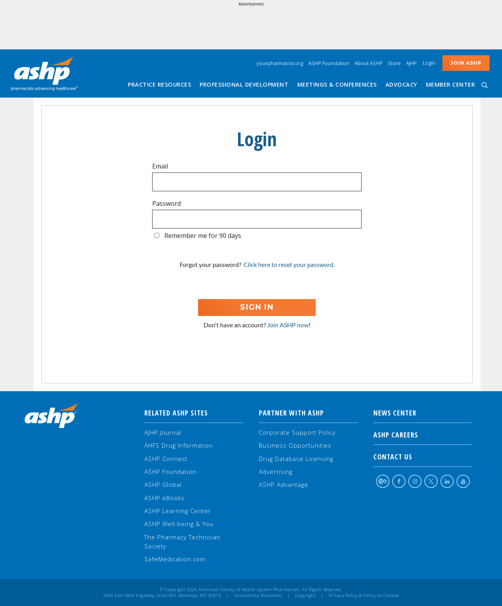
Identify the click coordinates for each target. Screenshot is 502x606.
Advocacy (401, 84)
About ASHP (369, 63)
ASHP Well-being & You (178, 524)
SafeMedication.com (175, 559)
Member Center (450, 84)
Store (394, 63)
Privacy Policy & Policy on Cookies (364, 595)
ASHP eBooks (164, 498)
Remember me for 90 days (202, 235)
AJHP (411, 63)
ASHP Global (163, 484)
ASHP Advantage (283, 484)
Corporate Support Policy (297, 432)
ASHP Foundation (328, 63)
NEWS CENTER (422, 412)
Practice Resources (159, 84)
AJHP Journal (162, 432)
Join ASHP (466, 63)
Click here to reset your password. (289, 264)
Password (166, 203)
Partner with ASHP (291, 412)
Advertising (276, 471)
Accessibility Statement (258, 595)
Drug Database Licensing (296, 459)
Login (429, 62)
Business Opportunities (295, 445)
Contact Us (422, 456)
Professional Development (244, 84)
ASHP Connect (165, 459)
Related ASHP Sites (176, 412)
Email (160, 166)
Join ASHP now (288, 324)
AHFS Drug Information (178, 445)
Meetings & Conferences (337, 84)
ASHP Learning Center (177, 511)
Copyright (305, 595)
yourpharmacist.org (279, 63)
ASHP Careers (422, 434)
